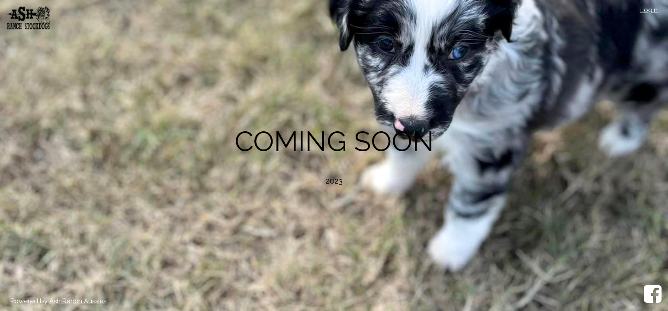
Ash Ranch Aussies (77, 301)
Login (649, 10)
